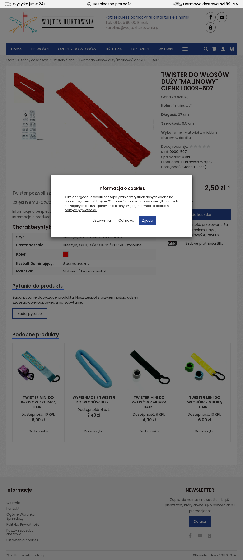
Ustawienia (102, 220)
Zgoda (147, 220)
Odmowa (126, 220)
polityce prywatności (81, 210)
